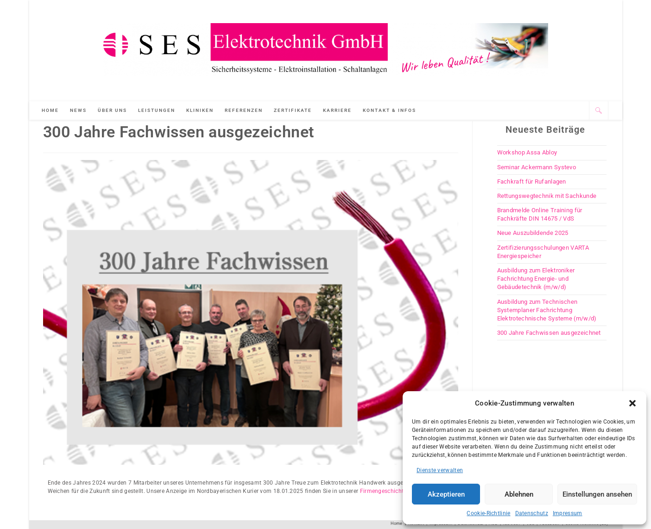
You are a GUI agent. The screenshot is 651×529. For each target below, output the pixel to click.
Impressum (567, 513)
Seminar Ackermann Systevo (536, 167)
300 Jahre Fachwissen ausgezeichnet (549, 332)
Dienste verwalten (440, 470)
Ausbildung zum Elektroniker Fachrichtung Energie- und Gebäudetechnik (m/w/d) (536, 278)
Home (396, 523)
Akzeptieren (446, 494)
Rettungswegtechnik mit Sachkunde (547, 195)
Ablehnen (519, 494)
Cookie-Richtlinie (488, 513)
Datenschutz (531, 513)
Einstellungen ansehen (597, 494)
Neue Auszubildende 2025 (533, 232)
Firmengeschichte (383, 491)
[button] (632, 403)
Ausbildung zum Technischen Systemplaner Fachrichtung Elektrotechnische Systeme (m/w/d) (547, 310)
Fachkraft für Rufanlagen (531, 181)
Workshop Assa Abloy (527, 152)
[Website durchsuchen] (598, 110)
